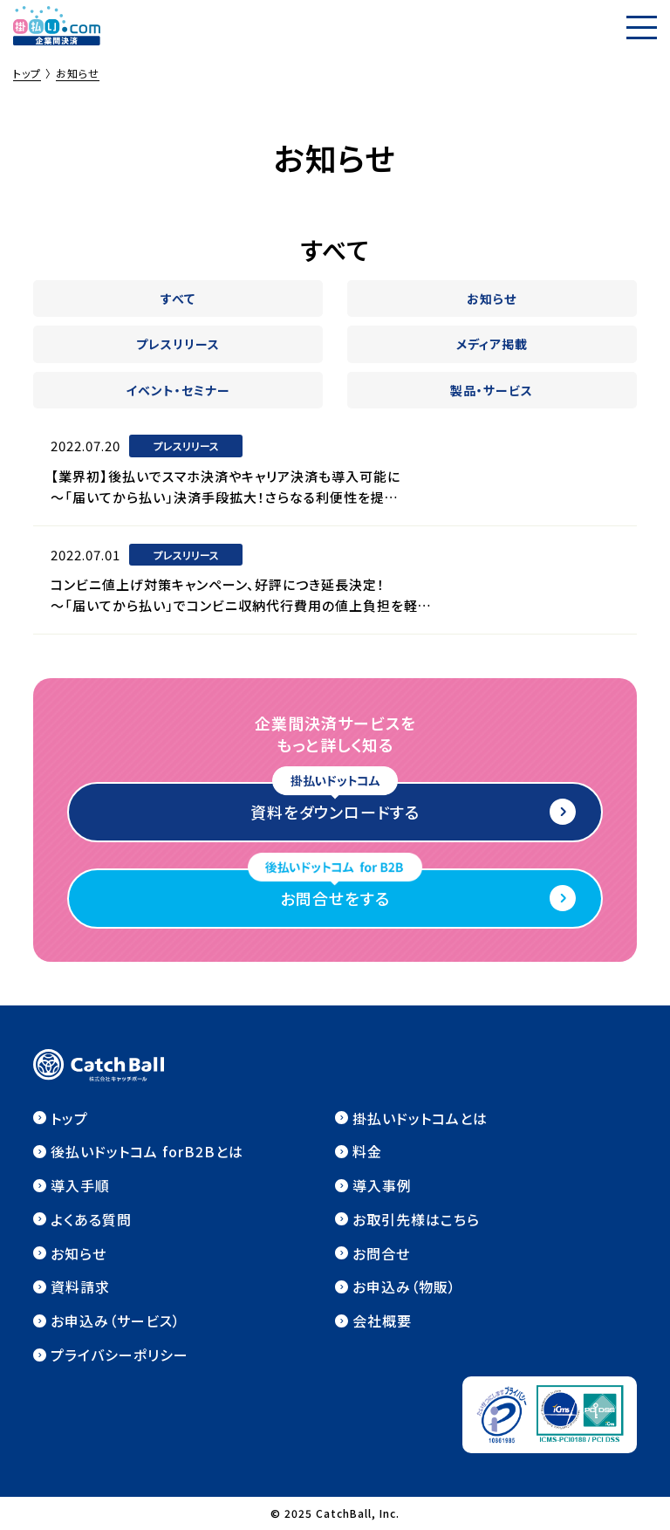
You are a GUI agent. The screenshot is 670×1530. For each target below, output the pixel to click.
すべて (178, 298)
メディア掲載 (492, 344)
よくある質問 (91, 1219)
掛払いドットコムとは (420, 1118)
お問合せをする (335, 898)
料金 (367, 1151)
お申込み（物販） (404, 1286)
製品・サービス (491, 390)
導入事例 (382, 1185)
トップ (69, 1118)
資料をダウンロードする (335, 811)
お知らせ (491, 298)
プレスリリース (178, 344)
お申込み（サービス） (116, 1320)
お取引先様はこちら (416, 1219)
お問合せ (381, 1253)
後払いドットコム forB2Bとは (147, 1151)
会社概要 (382, 1320)
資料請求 (80, 1286)
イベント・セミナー (178, 390)
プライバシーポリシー (119, 1354)
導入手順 (80, 1185)
